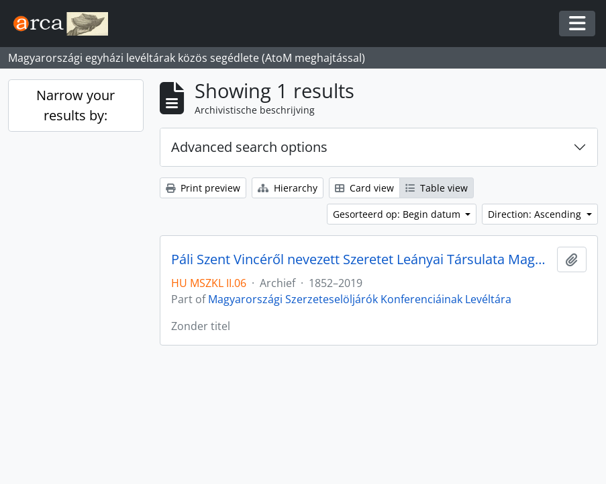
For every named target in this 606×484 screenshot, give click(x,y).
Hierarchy (287, 188)
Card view (364, 188)
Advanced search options (249, 147)
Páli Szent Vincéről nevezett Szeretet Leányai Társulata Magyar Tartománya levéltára (361, 259)
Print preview (203, 188)
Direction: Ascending (536, 214)
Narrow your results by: (75, 105)
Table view (436, 188)
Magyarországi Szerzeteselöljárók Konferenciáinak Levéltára (359, 299)
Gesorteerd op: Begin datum (398, 214)
